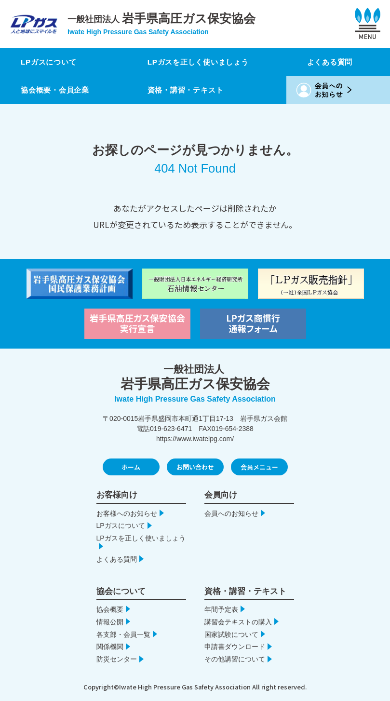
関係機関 (109, 646)
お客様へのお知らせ (126, 513)
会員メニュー (259, 467)
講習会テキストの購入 (238, 622)
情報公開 (109, 622)
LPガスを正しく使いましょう (201, 62)
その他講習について (234, 659)
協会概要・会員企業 (57, 90)
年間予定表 (221, 609)
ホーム (130, 467)
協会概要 (109, 609)
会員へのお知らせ (231, 513)
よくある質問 (333, 62)
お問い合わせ (195, 467)
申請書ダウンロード (234, 646)
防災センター (116, 659)
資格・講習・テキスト (187, 90)
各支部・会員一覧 (123, 634)
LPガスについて (50, 62)
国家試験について (231, 634)
